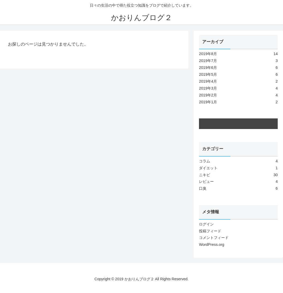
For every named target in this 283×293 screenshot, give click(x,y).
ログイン (206, 224)
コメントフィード (214, 238)
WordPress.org (211, 244)
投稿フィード (210, 231)
